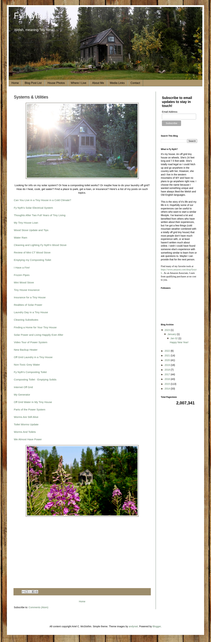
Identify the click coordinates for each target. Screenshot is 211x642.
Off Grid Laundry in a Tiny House (33, 357)
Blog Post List (33, 82)
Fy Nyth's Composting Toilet (30, 372)
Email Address (169, 111)
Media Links (117, 82)
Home (15, 82)
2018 (168, 369)
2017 (168, 374)
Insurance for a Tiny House (30, 297)
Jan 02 (174, 338)
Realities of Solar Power (28, 304)
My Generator (22, 394)
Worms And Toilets (25, 431)
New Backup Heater (26, 349)
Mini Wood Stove (24, 282)
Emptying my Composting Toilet (32, 259)
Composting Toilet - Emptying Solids (35, 379)
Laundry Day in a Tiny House (31, 312)
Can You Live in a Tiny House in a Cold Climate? (42, 200)
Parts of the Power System (29, 409)
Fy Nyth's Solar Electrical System (33, 207)
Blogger (157, 626)
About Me (98, 82)
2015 (168, 384)
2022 (168, 350)
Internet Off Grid (23, 387)
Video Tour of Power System (30, 342)
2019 (168, 365)
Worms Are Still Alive (26, 416)
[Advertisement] (82, 560)
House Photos (56, 82)
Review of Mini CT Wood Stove (32, 252)
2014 (168, 388)
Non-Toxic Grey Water (27, 364)
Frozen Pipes (22, 275)
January (172, 334)
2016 (168, 379)
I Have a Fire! (22, 267)
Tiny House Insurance (27, 289)
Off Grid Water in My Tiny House (33, 402)
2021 (168, 355)
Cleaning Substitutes (26, 319)
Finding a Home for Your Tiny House (35, 327)
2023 (168, 330)
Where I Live (78, 82)
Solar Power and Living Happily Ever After (38, 334)
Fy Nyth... (31, 15)
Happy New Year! (179, 342)
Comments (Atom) (38, 607)
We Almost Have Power (28, 439)
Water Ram (20, 237)
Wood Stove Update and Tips (31, 230)
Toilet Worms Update (26, 424)
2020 (168, 360)
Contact (135, 82)
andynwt (133, 626)
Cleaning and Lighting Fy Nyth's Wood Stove (40, 245)
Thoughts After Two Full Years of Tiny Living (39, 215)
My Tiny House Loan (26, 222)
